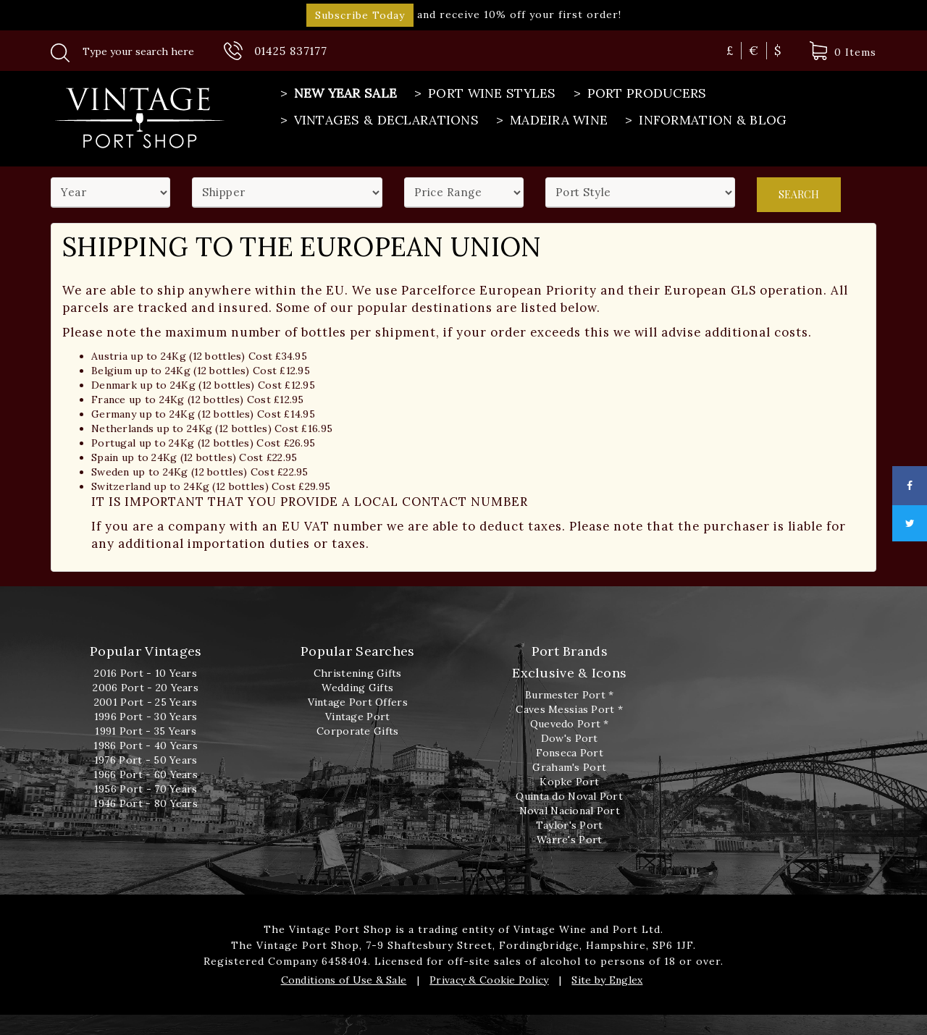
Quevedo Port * (569, 723)
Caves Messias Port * (569, 709)
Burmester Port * (569, 694)
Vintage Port (357, 716)
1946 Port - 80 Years (145, 803)
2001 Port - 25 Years (146, 702)
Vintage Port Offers (358, 702)
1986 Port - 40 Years (145, 745)
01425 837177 (290, 51)
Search (799, 191)
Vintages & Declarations (378, 120)
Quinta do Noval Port (569, 796)
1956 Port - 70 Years (146, 788)
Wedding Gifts (357, 687)
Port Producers (639, 93)
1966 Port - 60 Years (145, 774)
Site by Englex (606, 980)
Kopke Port (569, 781)
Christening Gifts (358, 673)
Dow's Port (569, 738)
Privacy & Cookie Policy (488, 980)
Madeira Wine (550, 120)
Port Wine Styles (483, 93)
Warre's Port (569, 839)
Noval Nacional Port (569, 810)
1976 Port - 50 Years (146, 759)
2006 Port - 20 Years (145, 687)
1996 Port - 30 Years (146, 716)
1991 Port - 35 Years (145, 731)
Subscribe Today (360, 15)
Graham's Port (569, 767)
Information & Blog (704, 120)
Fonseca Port (569, 752)
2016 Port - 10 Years (145, 673)
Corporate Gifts (357, 731)
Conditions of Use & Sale (344, 980)
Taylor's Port (569, 825)
